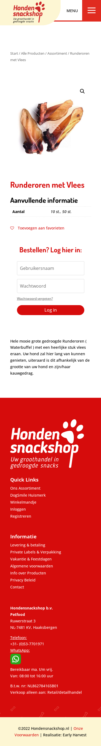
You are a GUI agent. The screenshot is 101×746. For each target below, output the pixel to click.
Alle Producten (32, 53)
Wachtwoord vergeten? (35, 298)
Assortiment (57, 53)
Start (14, 53)
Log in (50, 310)
